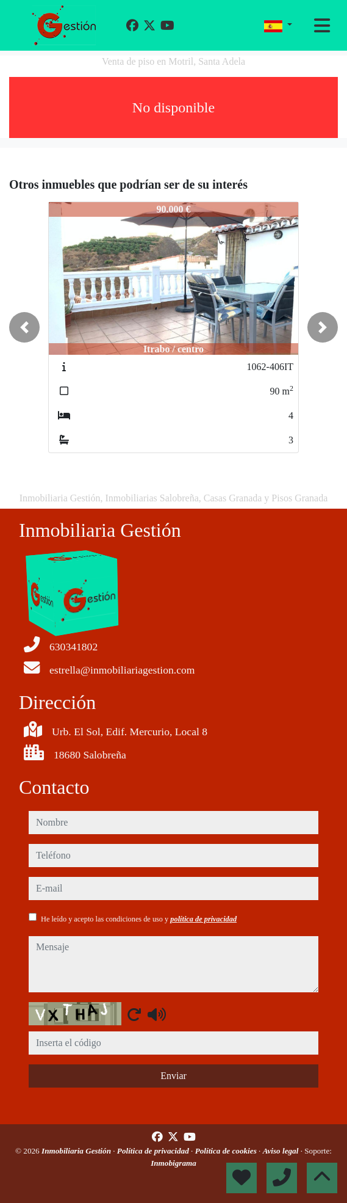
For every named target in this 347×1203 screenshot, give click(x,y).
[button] (24, 327)
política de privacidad (203, 919)
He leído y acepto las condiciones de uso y (139, 919)
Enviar (173, 1075)
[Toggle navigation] (322, 25)
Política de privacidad (154, 1150)
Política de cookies (227, 1150)
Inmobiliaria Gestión (77, 1150)
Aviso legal (282, 1150)
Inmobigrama (173, 1163)
